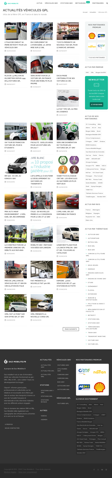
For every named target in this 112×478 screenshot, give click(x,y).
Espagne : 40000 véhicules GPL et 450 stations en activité (66, 283)
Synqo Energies (96, 186)
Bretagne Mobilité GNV (93, 134)
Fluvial (90, 290)
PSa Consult (98, 176)
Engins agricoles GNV (94, 274)
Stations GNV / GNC (47, 391)
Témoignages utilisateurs (93, 328)
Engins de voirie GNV (96, 279)
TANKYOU (89, 190)
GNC (87, 72)
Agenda (44, 419)
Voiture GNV (92, 340)
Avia (99, 127)
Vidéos (44, 416)
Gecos (101, 155)
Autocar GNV (92, 234)
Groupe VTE (90, 165)
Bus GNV (90, 250)
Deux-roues (92, 265)
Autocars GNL (63, 389)
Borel (98, 131)
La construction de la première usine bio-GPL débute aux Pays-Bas (15, 247)
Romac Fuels (97, 179)
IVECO (104, 165)
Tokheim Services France (94, 193)
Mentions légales (10, 472)
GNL (92, 72)
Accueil (85, 12)
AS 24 (94, 127)
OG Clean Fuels (98, 172)
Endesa (102, 141)
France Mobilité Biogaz (93, 148)
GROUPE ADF (95, 159)
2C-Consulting (91, 124)
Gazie (95, 155)
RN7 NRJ (88, 179)
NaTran (88, 172)
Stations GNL (93, 319)
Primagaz (89, 176)
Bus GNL (90, 246)
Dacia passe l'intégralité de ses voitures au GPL (66, 78)
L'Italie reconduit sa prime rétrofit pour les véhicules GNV (16, 45)
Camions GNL (63, 378)
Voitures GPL (63, 403)
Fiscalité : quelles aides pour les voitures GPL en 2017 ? (42, 145)
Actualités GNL (46, 375)
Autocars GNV (63, 386)
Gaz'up (88, 155)
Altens (88, 127)
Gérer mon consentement (27, 472)
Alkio (99, 124)
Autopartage (92, 238)
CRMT (96, 141)
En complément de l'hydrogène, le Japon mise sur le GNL (41, 45)
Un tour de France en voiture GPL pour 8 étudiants (14, 145)
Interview (91, 294)
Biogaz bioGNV (101, 72)
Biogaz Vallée (90, 131)
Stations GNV (93, 323)
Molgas (103, 169)
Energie (90, 269)
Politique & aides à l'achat (95, 304)
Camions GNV (63, 374)
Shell (87, 186)
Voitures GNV (63, 365)
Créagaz (89, 141)
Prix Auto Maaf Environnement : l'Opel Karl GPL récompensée (15, 214)
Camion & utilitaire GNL (95, 254)
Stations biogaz (45, 401)
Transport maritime (96, 336)
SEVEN (100, 183)
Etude (89, 282)
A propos (9, 424)
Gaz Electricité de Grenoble (95, 152)
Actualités (93, 12)
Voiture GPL (92, 344)
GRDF (87, 159)
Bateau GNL (92, 242)
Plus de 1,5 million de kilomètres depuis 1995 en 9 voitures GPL (15, 78)
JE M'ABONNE (96, 104)
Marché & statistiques (91, 299)
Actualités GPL (47, 371)
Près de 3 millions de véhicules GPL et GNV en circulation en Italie (15, 283)
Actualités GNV (46, 366)
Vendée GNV (101, 196)
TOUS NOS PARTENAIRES (96, 57)
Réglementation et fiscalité (95, 310)
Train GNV (91, 333)
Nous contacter (12, 428)
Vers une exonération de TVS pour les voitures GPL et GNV (67, 145)
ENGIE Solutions (91, 145)
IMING (98, 165)
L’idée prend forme (92, 169)
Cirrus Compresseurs (93, 138)
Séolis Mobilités (91, 183)
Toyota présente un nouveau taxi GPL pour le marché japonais (67, 45)
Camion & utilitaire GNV (95, 260)
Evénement (92, 286)
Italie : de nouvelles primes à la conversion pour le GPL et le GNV (41, 214)
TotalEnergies (90, 196)
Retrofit (91, 315)
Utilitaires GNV (62, 370)
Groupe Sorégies (91, 162)
